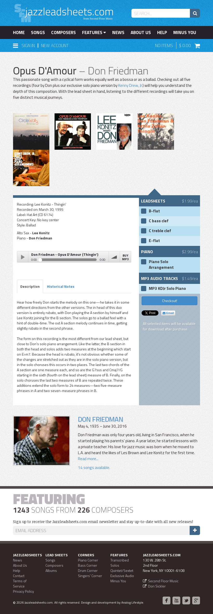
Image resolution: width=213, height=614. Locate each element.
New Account (55, 45)
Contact (18, 575)
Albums (51, 570)
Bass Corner (87, 565)
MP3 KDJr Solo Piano (167, 288)
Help (162, 32)
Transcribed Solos (119, 562)
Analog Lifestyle (132, 602)
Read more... (88, 459)
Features (94, 32)
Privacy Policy (23, 591)
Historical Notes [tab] (60, 286)
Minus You (184, 32)
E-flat (154, 241)
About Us (141, 32)
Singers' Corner (90, 575)
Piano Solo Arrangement (161, 264)
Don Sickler (157, 586)
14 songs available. (94, 468)
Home (19, 32)
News (118, 32)
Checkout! (169, 300)
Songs (38, 32)
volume (114, 256)
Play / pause (22, 256)
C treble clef (160, 231)
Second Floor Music (163, 581)
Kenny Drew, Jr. (130, 85)
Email (168, 313)
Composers (63, 32)
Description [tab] (30, 286)
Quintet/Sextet (121, 570)
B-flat (154, 211)
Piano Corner (88, 560)
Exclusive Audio (122, 575)
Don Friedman (100, 419)
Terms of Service (19, 583)
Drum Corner (88, 570)
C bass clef (159, 221)
